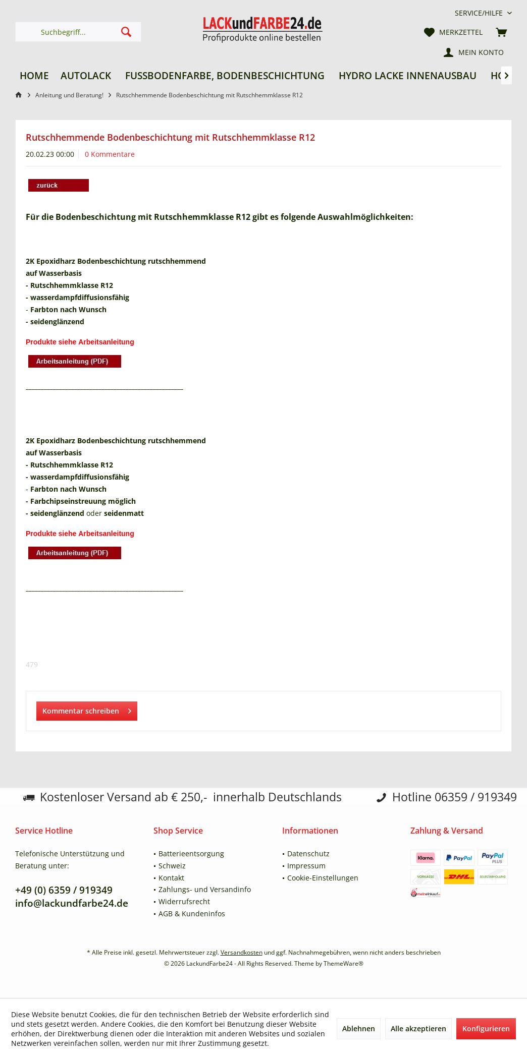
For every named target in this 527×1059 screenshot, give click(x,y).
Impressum (306, 865)
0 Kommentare (110, 154)
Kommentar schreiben (86, 709)
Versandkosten (241, 952)
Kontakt (171, 878)
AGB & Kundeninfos (192, 913)
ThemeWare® (343, 963)
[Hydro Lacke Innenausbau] (408, 76)
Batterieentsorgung (191, 853)
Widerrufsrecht (184, 901)
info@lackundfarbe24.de (71, 903)
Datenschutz (308, 853)
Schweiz (172, 865)
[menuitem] (479, 13)
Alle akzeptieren (418, 1028)
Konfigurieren (486, 1028)
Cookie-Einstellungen (322, 878)
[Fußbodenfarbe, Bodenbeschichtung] (225, 76)
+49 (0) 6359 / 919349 (64, 890)
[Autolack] (86, 76)
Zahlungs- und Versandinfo (205, 889)
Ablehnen (358, 1028)
